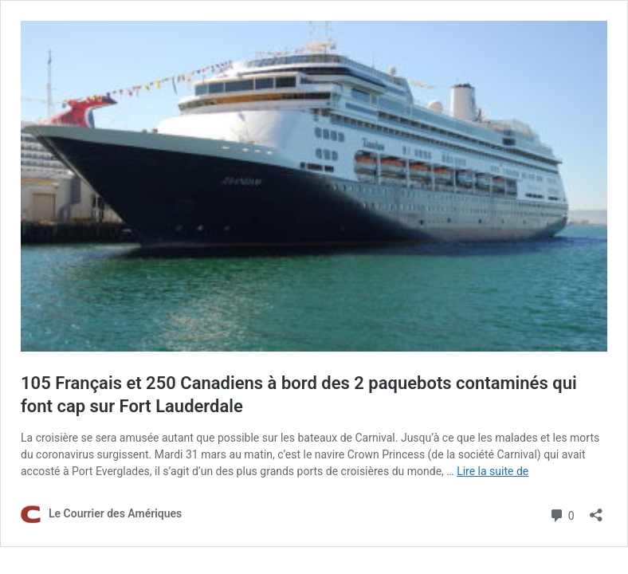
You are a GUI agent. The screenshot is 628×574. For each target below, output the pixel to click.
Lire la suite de (492, 471)
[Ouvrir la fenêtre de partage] (596, 509)
